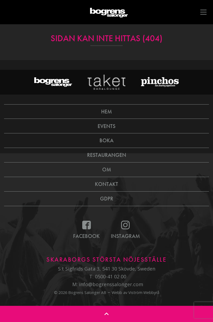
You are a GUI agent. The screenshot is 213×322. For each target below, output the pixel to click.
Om (106, 169)
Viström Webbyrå (143, 292)
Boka (106, 140)
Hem (106, 111)
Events (106, 126)
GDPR (106, 198)
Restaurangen (106, 154)
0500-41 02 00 (110, 276)
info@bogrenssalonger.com (111, 284)
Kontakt (106, 184)
